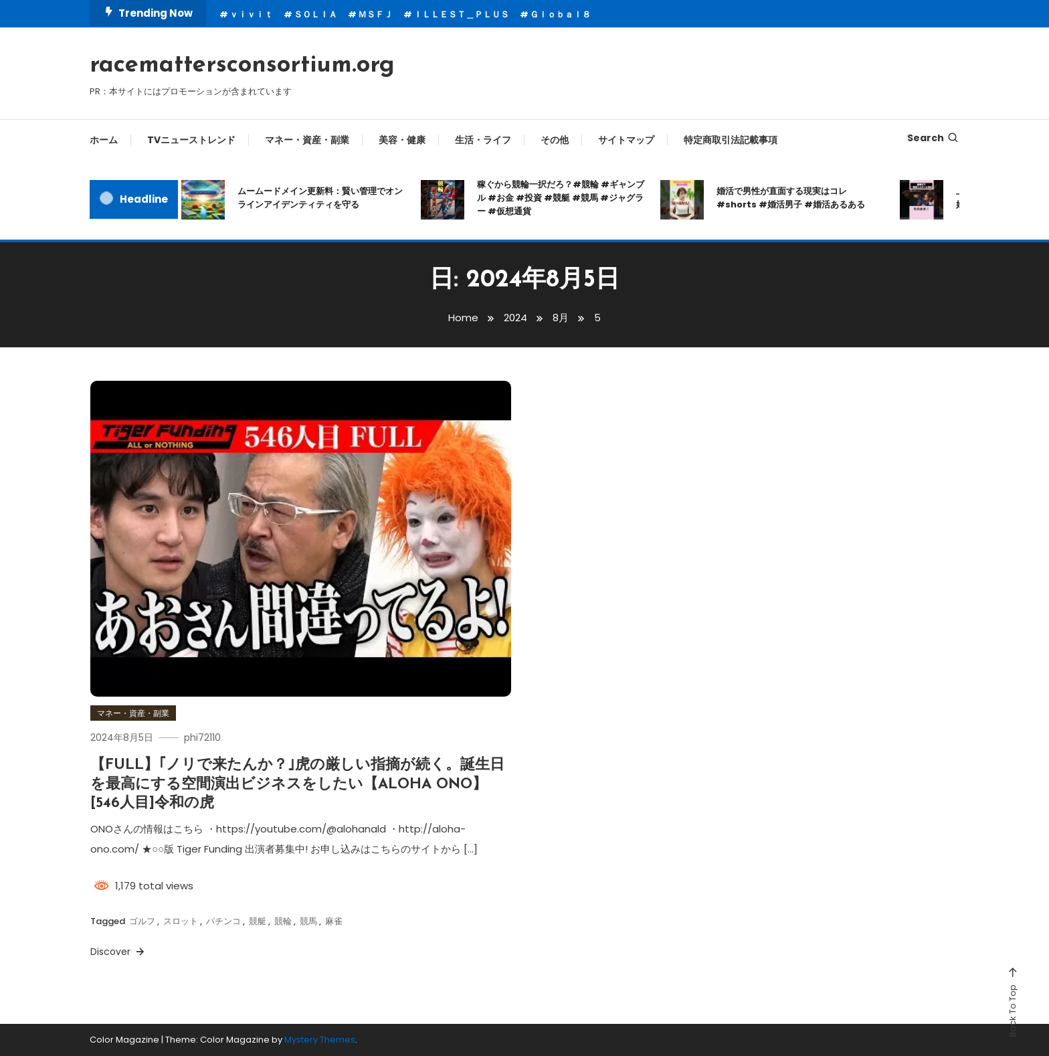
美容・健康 (402, 140)
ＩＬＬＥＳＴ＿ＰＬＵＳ (461, 14)
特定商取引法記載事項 (730, 140)
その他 (555, 140)
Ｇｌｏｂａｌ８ (560, 14)
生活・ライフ (483, 140)
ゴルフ (142, 921)
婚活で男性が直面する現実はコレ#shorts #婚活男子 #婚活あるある (791, 198)
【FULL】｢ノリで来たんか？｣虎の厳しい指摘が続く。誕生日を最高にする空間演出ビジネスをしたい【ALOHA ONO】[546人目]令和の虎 (297, 784)
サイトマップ (626, 140)
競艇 (257, 921)
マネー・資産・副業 (307, 140)
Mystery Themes (319, 1039)
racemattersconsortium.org (242, 66)
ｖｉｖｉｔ (251, 14)
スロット (180, 921)
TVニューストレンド (191, 140)
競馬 (308, 921)
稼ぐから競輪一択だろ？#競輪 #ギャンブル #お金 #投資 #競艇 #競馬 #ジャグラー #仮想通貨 (560, 197)
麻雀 (334, 921)
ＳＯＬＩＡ (315, 14)
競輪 (283, 921)
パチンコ (223, 921)
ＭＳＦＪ (375, 14)
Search (933, 138)
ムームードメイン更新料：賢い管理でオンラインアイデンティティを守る (320, 198)
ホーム (104, 140)
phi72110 (202, 737)
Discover (118, 951)
